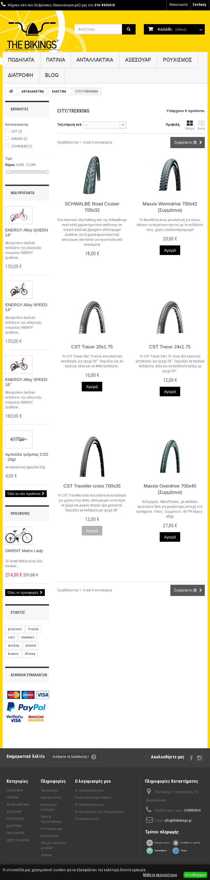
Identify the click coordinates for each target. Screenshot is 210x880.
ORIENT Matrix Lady (24, 550)
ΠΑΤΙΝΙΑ (55, 59)
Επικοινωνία (179, 4)
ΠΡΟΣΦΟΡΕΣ (16, 833)
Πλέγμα (189, 125)
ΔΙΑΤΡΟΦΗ (20, 75)
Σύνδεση (199, 4)
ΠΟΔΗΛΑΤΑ (21, 59)
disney (30, 654)
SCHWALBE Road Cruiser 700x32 (92, 207)
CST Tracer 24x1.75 (170, 346)
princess (15, 629)
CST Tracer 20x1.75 (92, 346)
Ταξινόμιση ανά (69, 124)
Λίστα (201, 125)
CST (16, 131)
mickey (13, 645)
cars (11, 637)
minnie (30, 645)
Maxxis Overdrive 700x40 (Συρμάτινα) (170, 489)
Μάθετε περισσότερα (160, 875)
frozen (33, 629)
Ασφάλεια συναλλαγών (29, 674)
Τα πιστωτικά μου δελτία (93, 797)
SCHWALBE (21, 146)
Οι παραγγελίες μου (89, 790)
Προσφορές (20, 513)
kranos (13, 654)
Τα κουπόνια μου (87, 819)
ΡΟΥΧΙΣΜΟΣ (177, 59)
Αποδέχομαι (195, 875)
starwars (27, 637)
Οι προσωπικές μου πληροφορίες (99, 812)
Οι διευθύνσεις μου (89, 804)
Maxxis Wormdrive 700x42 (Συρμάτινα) (170, 207)
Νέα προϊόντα (22, 192)
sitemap (46, 855)
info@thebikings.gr (178, 820)
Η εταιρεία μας (52, 829)
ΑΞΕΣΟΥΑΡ (138, 59)
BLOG (52, 75)
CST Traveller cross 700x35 (92, 486)
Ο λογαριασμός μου (93, 781)
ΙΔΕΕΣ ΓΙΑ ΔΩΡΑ (18, 840)
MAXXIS (19, 139)
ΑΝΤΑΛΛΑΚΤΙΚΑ (94, 59)
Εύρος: (10, 165)
